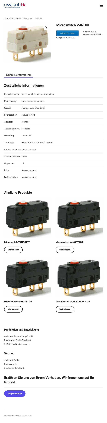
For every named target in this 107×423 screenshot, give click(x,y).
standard (25, 128)
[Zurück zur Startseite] (14, 5)
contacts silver (28, 149)
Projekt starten (15, 393)
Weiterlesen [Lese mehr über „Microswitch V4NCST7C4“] (64, 249)
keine (24, 156)
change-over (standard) (33, 107)
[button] (101, 5)
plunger (25, 121)
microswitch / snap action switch (37, 94)
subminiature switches (32, 101)
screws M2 (26, 135)
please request (29, 170)
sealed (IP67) (28, 114)
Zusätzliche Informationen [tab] (18, 74)
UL (22, 163)
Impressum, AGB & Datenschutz (18, 415)
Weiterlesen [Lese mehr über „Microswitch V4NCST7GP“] (13, 309)
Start (6, 18)
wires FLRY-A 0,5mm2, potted (37, 142)
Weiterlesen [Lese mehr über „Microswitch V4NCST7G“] (13, 249)
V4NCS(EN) (15, 18)
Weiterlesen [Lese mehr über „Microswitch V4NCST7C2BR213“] (64, 309)
